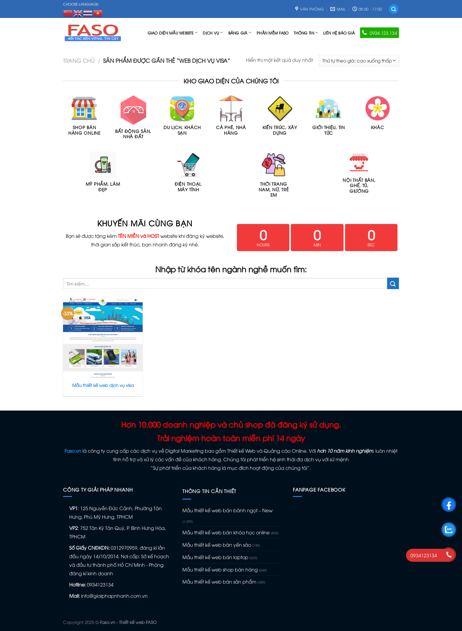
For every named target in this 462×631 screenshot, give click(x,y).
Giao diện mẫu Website (173, 32)
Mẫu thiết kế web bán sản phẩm (219, 581)
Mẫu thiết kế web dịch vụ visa (103, 385)
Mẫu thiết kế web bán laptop (215, 557)
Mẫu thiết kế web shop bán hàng (220, 569)
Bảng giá (240, 32)
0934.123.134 (379, 33)
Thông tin (306, 32)
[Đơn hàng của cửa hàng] (359, 60)
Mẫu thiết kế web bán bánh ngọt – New (227, 510)
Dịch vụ (213, 32)
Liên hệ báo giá (339, 32)
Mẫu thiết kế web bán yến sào (216, 544)
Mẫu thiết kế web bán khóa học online (226, 532)
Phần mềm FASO (272, 32)
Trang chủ (79, 60)
